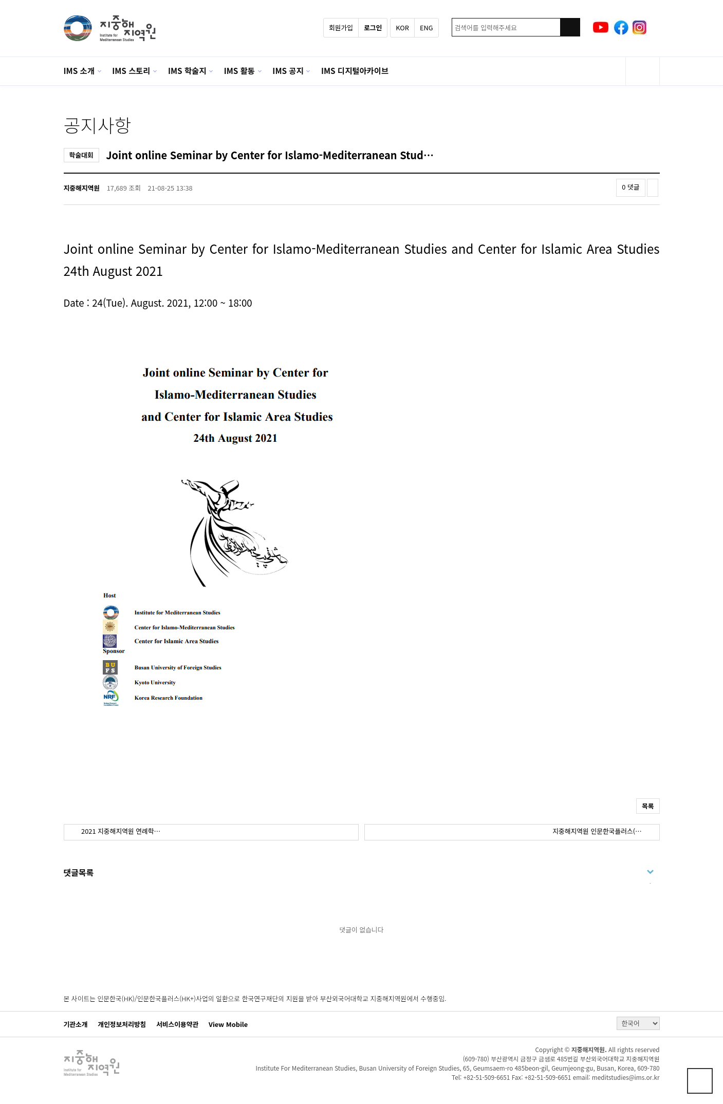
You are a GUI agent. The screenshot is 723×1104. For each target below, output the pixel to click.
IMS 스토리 (131, 70)
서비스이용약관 (177, 1024)
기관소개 (76, 1024)
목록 (648, 806)
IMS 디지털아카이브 (354, 70)
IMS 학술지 (187, 70)
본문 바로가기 (0, 0)
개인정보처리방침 (122, 1024)
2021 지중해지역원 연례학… (120, 831)
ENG (426, 27)
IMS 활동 (239, 70)
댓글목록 (79, 872)
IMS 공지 (287, 70)
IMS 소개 (79, 70)
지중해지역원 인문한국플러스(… (597, 831)
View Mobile (228, 1024)
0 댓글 (630, 187)
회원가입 (341, 27)
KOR (402, 27)
